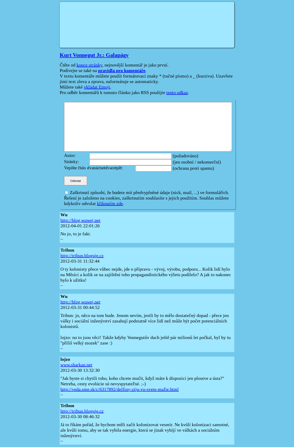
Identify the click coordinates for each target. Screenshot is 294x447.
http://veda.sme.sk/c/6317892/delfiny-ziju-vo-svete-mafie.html (119, 389)
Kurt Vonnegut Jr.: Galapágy (94, 55)
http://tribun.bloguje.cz (82, 255)
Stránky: (71, 161)
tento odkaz (177, 92)
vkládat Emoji (97, 87)
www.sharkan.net (76, 364)
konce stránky (89, 65)
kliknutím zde (110, 203)
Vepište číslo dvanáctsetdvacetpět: (93, 168)
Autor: (70, 155)
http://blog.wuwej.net (80, 220)
